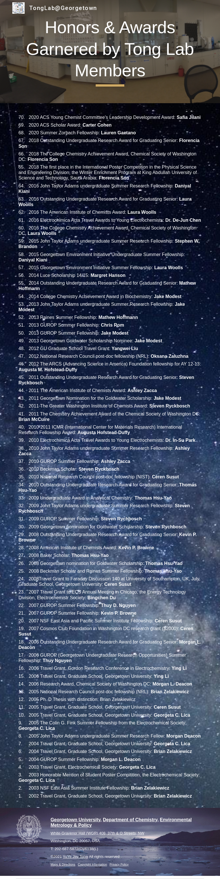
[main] (110, 51)
